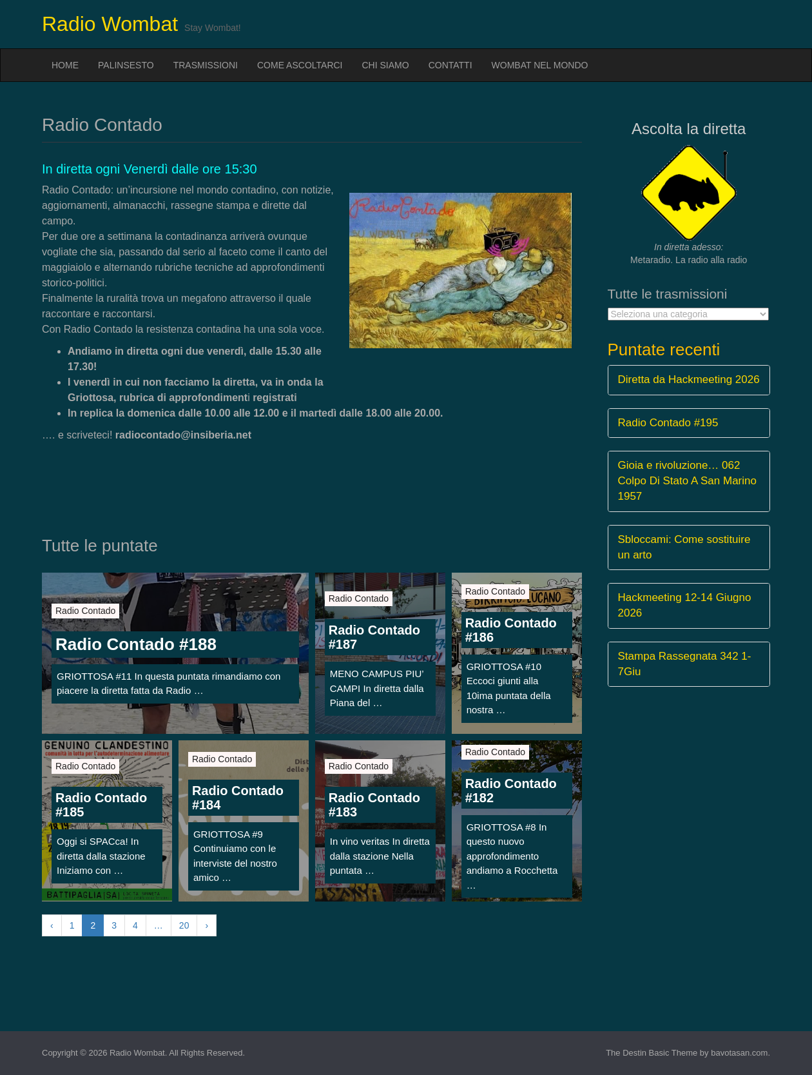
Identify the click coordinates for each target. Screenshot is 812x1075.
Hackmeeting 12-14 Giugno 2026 (684, 605)
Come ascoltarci (300, 65)
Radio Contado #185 (101, 805)
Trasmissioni (205, 65)
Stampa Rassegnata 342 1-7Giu (684, 664)
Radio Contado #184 (238, 798)
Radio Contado (85, 611)
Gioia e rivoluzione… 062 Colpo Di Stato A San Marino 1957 (687, 481)
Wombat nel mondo (540, 65)
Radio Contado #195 (668, 423)
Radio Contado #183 (374, 805)
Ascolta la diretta (689, 128)
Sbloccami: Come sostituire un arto (684, 547)
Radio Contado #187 (374, 637)
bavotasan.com (739, 1053)
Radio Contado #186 (511, 630)
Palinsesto (126, 65)
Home (65, 65)
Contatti (450, 65)
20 (184, 925)
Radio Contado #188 (136, 644)
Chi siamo (385, 65)
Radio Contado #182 (511, 790)
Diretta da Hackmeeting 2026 (689, 379)
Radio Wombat (110, 23)
